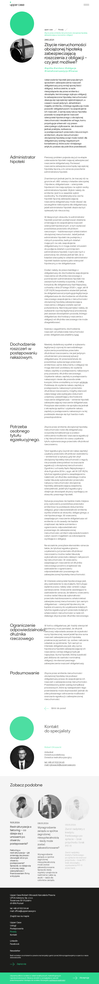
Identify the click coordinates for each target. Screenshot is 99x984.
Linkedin (14, 941)
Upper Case (15, 923)
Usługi (13, 926)
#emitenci (59, 68)
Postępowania (16, 929)
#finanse (73, 71)
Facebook (14, 944)
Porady (60, 30)
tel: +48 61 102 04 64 (19, 909)
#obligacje (70, 68)
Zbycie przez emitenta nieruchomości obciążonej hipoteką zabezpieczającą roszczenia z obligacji (65, 34)
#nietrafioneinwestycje (56, 71)
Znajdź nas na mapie (19, 916)
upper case (48, 30)
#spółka (48, 68)
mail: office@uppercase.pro (23, 911)
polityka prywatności (57, 980)
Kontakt (13, 935)
